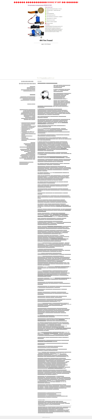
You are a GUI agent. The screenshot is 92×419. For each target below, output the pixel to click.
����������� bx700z (27, 128)
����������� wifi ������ (28, 100)
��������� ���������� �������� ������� (28, 139)
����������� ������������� (47, 393)
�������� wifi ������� (27, 127)
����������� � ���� (45, 137)
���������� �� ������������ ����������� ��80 (53, 396)
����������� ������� (26, 162)
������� (32, 86)
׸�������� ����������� (27, 96)
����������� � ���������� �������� (49, 392)
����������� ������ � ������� (47, 397)
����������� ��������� (27, 97)
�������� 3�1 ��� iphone (27, 131)
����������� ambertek (29, 90)
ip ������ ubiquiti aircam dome (27, 132)
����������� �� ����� (28, 89)
